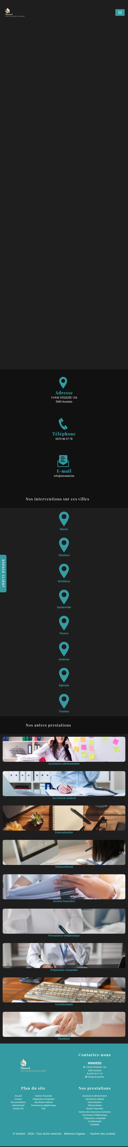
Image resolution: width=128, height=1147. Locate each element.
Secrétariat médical (43, 1103)
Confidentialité (95, 1122)
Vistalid (21, 1134)
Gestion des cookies (102, 1134)
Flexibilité (94, 1125)
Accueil (18, 1096)
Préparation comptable (43, 1099)
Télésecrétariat (95, 1106)
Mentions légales (75, 1134)
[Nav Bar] (120, 12)
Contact (18, 1099)
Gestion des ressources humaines (95, 1112)
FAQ (44, 1109)
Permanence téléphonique (43, 1106)
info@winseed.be (64, 476)
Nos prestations (18, 1103)
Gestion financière (43, 1096)
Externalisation (95, 1103)
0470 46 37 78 (64, 439)
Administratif (18, 1106)
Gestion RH (18, 1109)
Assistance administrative (94, 1096)
